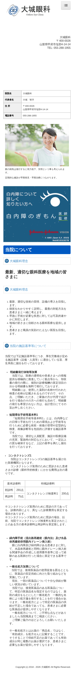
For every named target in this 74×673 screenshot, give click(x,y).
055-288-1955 (62, 47)
